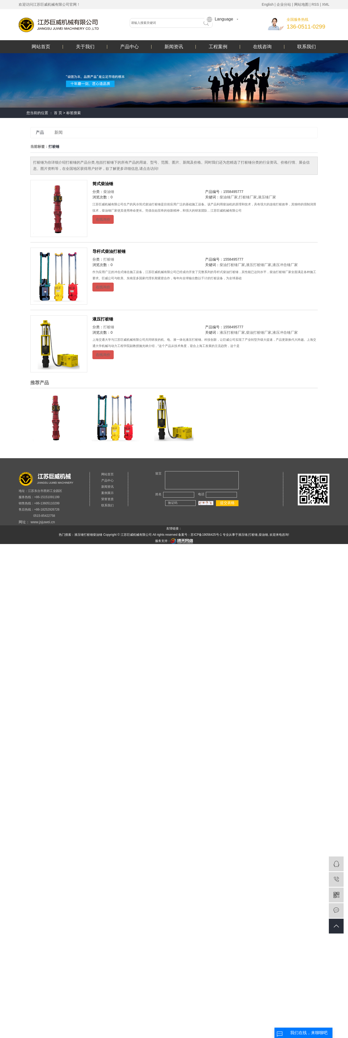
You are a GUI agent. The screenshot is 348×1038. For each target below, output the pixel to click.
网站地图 (301, 4)
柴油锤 (108, 192)
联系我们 (306, 46)
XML (325, 4)
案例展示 (107, 493)
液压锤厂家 (267, 197)
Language (220, 19)
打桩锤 (108, 259)
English (268, 4)
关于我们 (85, 46)
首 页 (58, 113)
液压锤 (79, 535)
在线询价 (103, 219)
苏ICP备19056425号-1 (206, 535)
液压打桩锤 (102, 319)
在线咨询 (262, 46)
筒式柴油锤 (102, 184)
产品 (40, 132)
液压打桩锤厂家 (258, 265)
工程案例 (218, 46)
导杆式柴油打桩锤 (109, 251)
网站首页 (41, 46)
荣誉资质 (107, 499)
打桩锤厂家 (248, 197)
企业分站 (284, 4)
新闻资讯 (173, 46)
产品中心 (129, 46)
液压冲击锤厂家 (285, 265)
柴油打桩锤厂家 (232, 265)
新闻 (58, 132)
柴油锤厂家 (229, 197)
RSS (315, 4)
